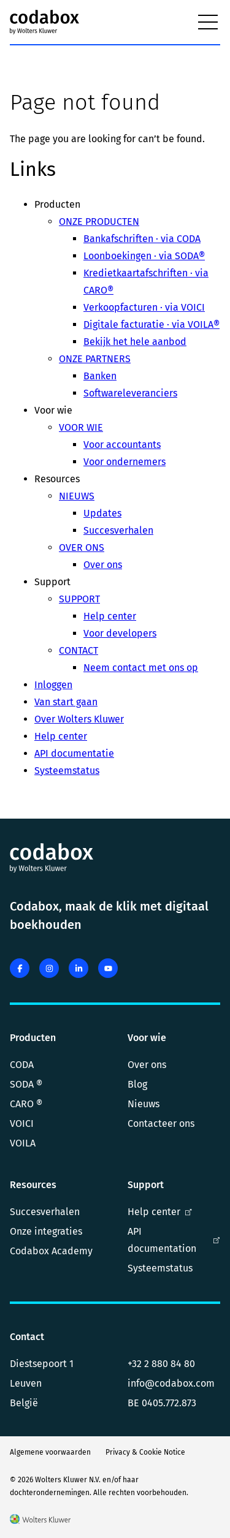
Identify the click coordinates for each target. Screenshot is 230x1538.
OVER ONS (81, 547)
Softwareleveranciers (130, 393)
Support (146, 1185)
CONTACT (78, 650)
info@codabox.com (171, 1383)
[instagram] (49, 968)
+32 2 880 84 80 (161, 1363)
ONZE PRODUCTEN (99, 221)
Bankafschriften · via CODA (142, 238)
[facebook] (19, 968)
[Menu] (208, 22)
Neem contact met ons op (140, 667)
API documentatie (74, 753)
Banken (100, 376)
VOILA (23, 1143)
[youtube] (108, 968)
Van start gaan (66, 702)
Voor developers (119, 633)
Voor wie (147, 1038)
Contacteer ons (161, 1123)
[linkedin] (78, 968)
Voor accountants (122, 444)
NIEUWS (76, 496)
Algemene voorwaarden (50, 1452)
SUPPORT (79, 599)
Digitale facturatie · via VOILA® (151, 324)
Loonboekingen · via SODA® (144, 256)
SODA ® (26, 1084)
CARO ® (26, 1104)
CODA (22, 1064)
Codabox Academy (51, 1251)
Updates (102, 513)
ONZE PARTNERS (95, 359)
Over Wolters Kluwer (79, 719)
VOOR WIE (81, 427)
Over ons (102, 564)
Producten (33, 1038)
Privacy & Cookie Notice (145, 1452)
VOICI (22, 1123)
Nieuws (143, 1104)
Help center (109, 616)
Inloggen (53, 685)
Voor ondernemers (124, 462)
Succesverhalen (118, 530)
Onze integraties (46, 1231)
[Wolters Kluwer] (40, 1521)
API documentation (174, 1239)
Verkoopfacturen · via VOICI (144, 307)
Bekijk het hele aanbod (134, 341)
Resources (33, 1185)
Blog (137, 1084)
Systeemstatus (66, 770)
